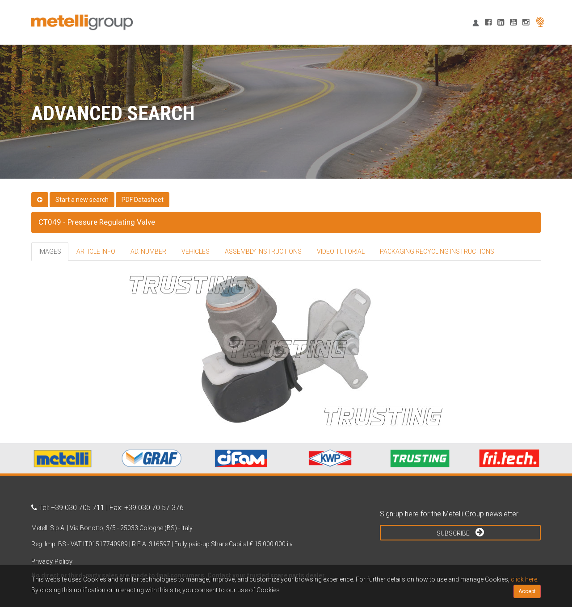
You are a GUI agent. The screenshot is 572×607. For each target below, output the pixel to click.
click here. (524, 579)
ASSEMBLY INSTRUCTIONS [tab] (263, 251)
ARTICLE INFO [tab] (95, 251)
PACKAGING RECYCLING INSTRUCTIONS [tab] (437, 251)
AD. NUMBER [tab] (148, 251)
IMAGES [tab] (49, 251)
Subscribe (460, 532)
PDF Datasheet (143, 199)
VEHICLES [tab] (195, 251)
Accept (527, 591)
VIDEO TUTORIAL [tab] (341, 251)
